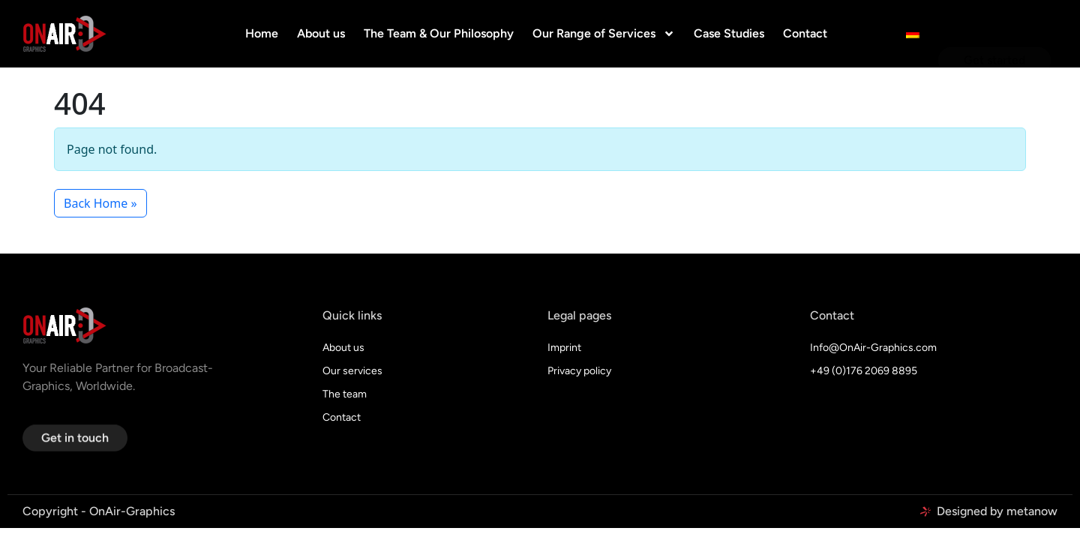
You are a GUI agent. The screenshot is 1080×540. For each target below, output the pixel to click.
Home (261, 33)
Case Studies (729, 33)
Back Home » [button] (100, 203)
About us (321, 33)
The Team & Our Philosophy (439, 33)
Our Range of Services (603, 33)
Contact (805, 33)
